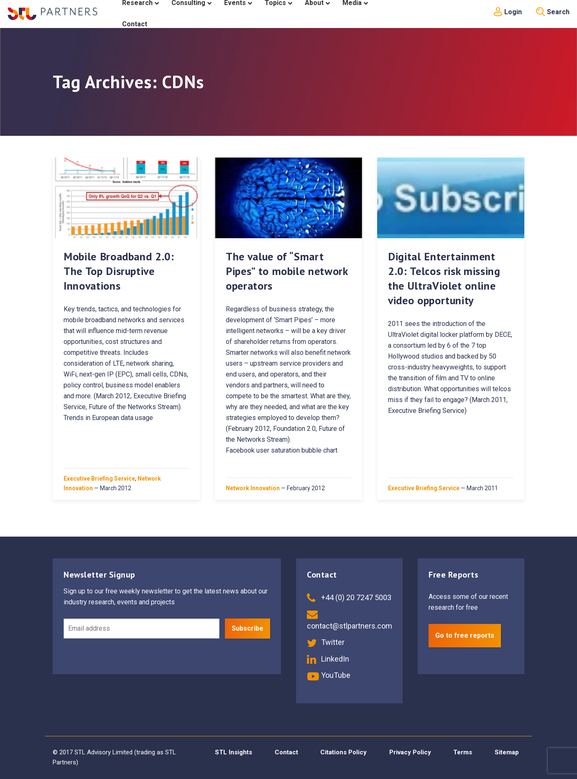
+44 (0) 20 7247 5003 (349, 597)
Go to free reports (464, 635)
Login (507, 12)
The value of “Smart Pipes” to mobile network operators (287, 271)
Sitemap (507, 752)
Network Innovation (253, 488)
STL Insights (233, 752)
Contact (286, 752)
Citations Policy (343, 752)
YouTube (328, 675)
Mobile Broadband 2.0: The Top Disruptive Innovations (119, 271)
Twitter (326, 642)
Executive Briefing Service (99, 478)
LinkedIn (328, 658)
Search (552, 12)
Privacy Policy (410, 752)
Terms (462, 752)
